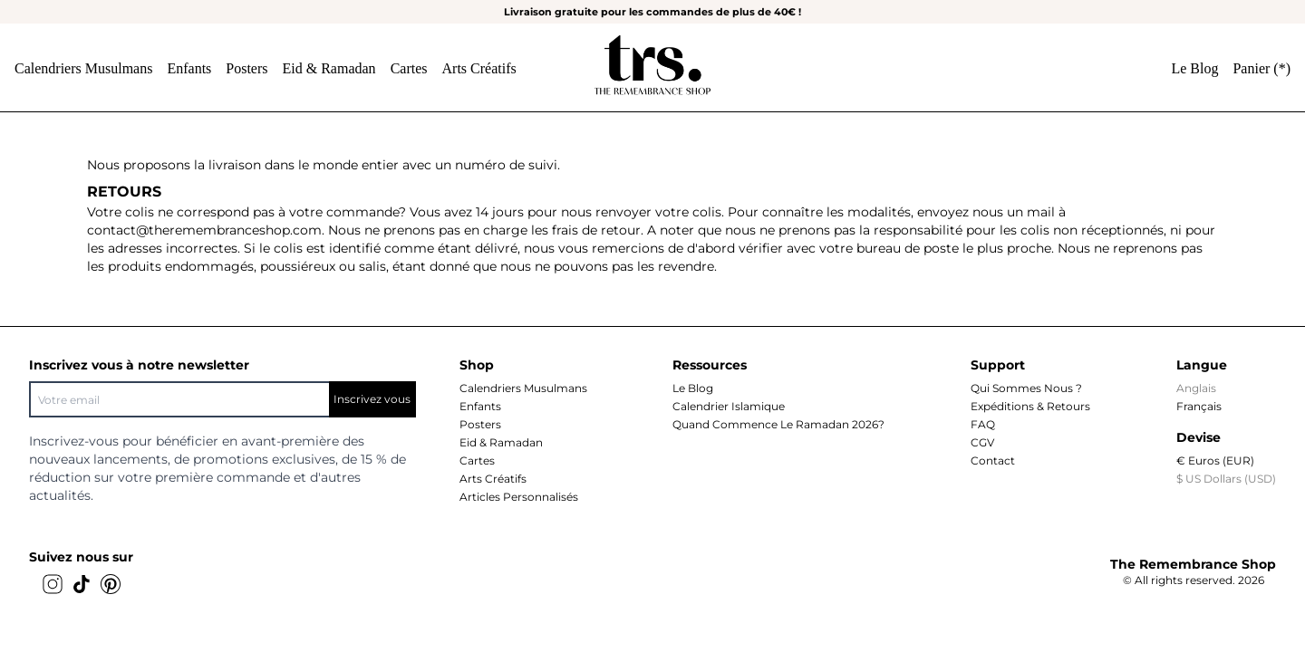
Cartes (409, 68)
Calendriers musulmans (83, 68)
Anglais (1196, 388)
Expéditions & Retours (1030, 406)
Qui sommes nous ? (1026, 388)
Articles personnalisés (518, 496)
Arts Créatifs (479, 68)
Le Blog (1194, 68)
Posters (246, 68)
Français (1199, 406)
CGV (982, 442)
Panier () (1261, 68)
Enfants (189, 68)
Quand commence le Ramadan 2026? (778, 424)
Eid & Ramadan (329, 68)
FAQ (983, 424)
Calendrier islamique (728, 406)
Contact (993, 460)
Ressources (709, 365)
